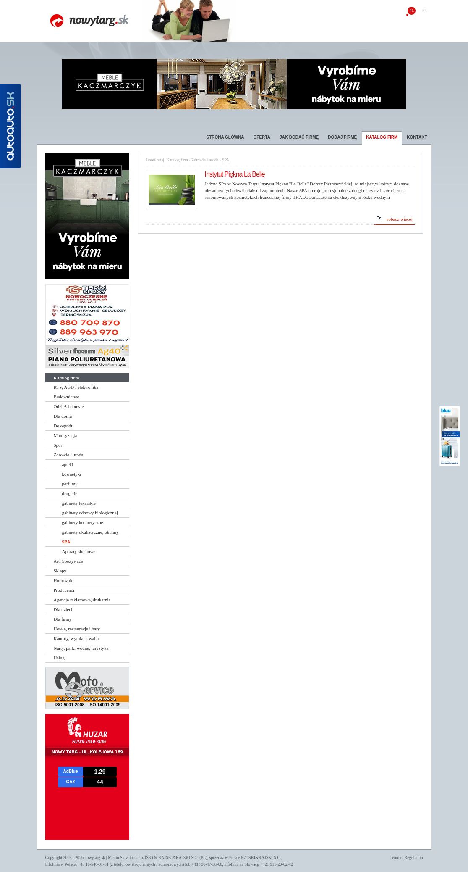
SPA (66, 541)
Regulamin (414, 857)
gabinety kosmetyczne (82, 522)
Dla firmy (63, 619)
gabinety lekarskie (79, 503)
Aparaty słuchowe (79, 551)
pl (411, 10)
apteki (67, 464)
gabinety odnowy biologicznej (90, 512)
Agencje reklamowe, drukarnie (82, 599)
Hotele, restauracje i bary (77, 628)
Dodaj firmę (342, 137)
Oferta (262, 137)
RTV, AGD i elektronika (76, 387)
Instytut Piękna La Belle (235, 174)
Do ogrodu (63, 425)
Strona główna (225, 137)
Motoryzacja (65, 435)
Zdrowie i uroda (69, 454)
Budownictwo (67, 396)
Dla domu (63, 416)
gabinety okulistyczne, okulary (90, 532)
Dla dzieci (63, 609)
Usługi (60, 657)
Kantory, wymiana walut (76, 638)
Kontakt (417, 137)
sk (424, 10)
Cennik (396, 857)
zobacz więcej (400, 218)
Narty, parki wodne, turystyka (81, 648)
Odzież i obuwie (69, 406)
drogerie (70, 493)
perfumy (70, 483)
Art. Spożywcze (68, 561)
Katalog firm (381, 137)
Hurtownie (63, 580)
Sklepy (60, 570)
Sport (59, 445)
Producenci (64, 590)
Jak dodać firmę (299, 137)
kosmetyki (71, 474)
